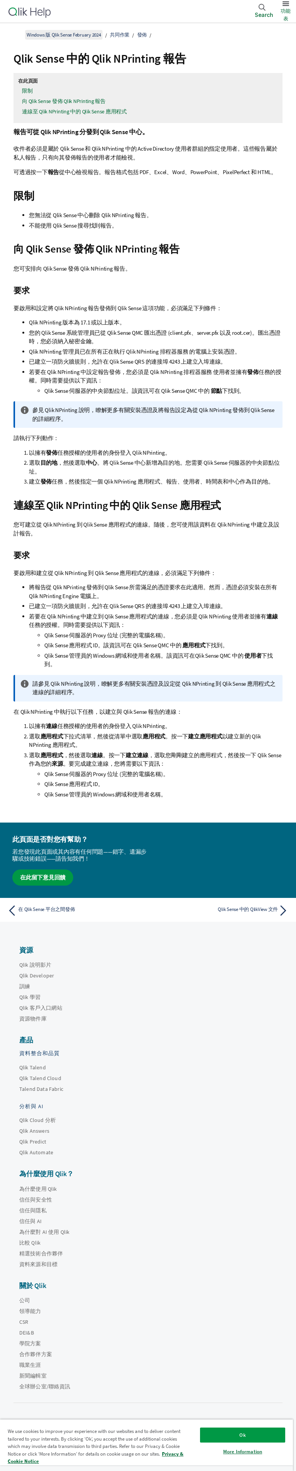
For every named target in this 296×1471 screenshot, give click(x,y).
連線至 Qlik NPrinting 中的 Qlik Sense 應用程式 (74, 111)
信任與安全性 (35, 1199)
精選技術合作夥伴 (41, 1253)
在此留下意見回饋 (43, 877)
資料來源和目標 (38, 1264)
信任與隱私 (33, 1210)
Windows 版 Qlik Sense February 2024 (64, 35)
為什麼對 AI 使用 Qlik (44, 1231)
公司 (24, 1300)
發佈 (142, 35)
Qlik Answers (34, 1130)
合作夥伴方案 (35, 1354)
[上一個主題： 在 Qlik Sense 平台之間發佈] (75, 911)
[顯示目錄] (15, 34)
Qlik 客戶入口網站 (40, 1007)
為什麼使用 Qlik (38, 1188)
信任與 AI (30, 1221)
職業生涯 (30, 1364)
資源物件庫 (33, 1018)
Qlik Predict (32, 1141)
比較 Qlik (29, 1242)
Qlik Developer (36, 975)
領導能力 (30, 1311)
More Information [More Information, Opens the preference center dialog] (242, 1451)
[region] (146, 1445)
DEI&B (26, 1332)
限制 (27, 90)
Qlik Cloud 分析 (37, 1120)
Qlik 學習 (29, 997)
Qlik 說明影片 (35, 964)
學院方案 (30, 1343)
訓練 (24, 986)
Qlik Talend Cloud (40, 1078)
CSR (23, 1321)
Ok (242, 1435)
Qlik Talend (32, 1067)
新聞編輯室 (33, 1375)
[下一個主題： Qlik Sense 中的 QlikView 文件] (220, 911)
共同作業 (120, 35)
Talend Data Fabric (41, 1088)
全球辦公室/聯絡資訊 (45, 1386)
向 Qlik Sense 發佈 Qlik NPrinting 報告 (64, 101)
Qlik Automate (36, 1152)
